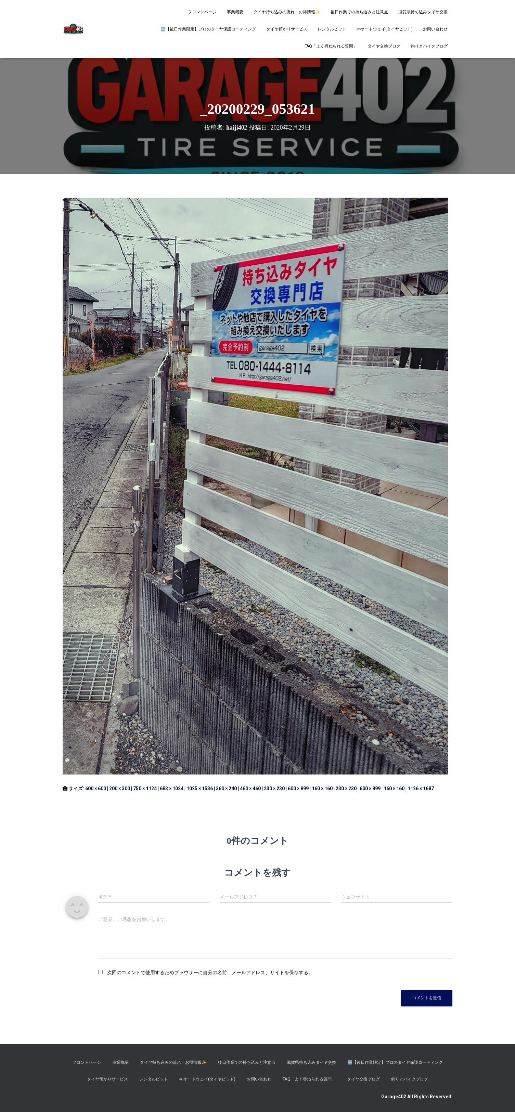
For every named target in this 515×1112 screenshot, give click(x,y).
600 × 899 (298, 788)
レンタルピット (332, 29)
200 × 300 (119, 788)
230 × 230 (274, 788)
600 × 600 (95, 788)
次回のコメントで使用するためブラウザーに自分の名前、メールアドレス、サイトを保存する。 (210, 972)
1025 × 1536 (199, 788)
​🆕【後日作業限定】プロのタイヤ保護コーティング (208, 29)
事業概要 (235, 12)
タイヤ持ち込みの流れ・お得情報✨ (287, 12)
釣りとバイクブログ (429, 46)
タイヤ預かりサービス (286, 29)
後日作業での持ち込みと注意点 (359, 12)
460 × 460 (250, 788)
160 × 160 (322, 788)
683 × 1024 (171, 788)
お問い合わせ (435, 29)
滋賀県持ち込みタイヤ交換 (423, 12)
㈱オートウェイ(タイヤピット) (385, 29)
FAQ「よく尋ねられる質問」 (331, 46)
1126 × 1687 (421, 788)
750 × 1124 (145, 788)
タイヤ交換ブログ (384, 46)
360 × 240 (226, 788)
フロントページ (202, 12)
